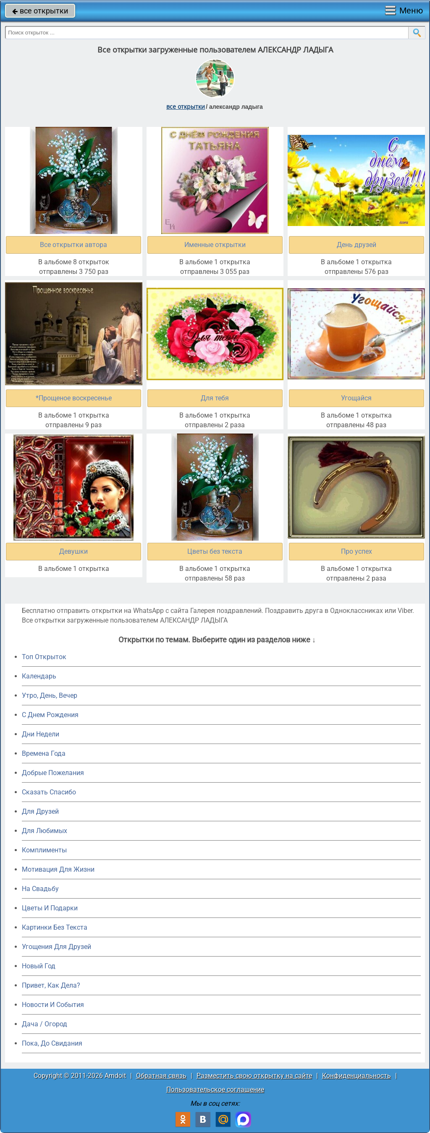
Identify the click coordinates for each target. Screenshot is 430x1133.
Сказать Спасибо (49, 792)
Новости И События (53, 1005)
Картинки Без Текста (54, 927)
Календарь (39, 676)
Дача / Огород (44, 1024)
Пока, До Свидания (52, 1043)
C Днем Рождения (50, 715)
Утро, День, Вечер (49, 695)
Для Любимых (44, 831)
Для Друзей (40, 811)
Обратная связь (161, 1076)
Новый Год (38, 966)
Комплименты (44, 850)
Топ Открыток (44, 657)
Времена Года (44, 753)
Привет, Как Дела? (51, 985)
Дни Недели (40, 734)
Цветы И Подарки (50, 908)
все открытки (40, 10)
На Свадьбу (40, 889)
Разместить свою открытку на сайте (254, 1076)
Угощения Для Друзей (56, 947)
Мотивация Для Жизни (58, 869)
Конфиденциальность (356, 1076)
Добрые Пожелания (53, 773)
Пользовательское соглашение (215, 1090)
